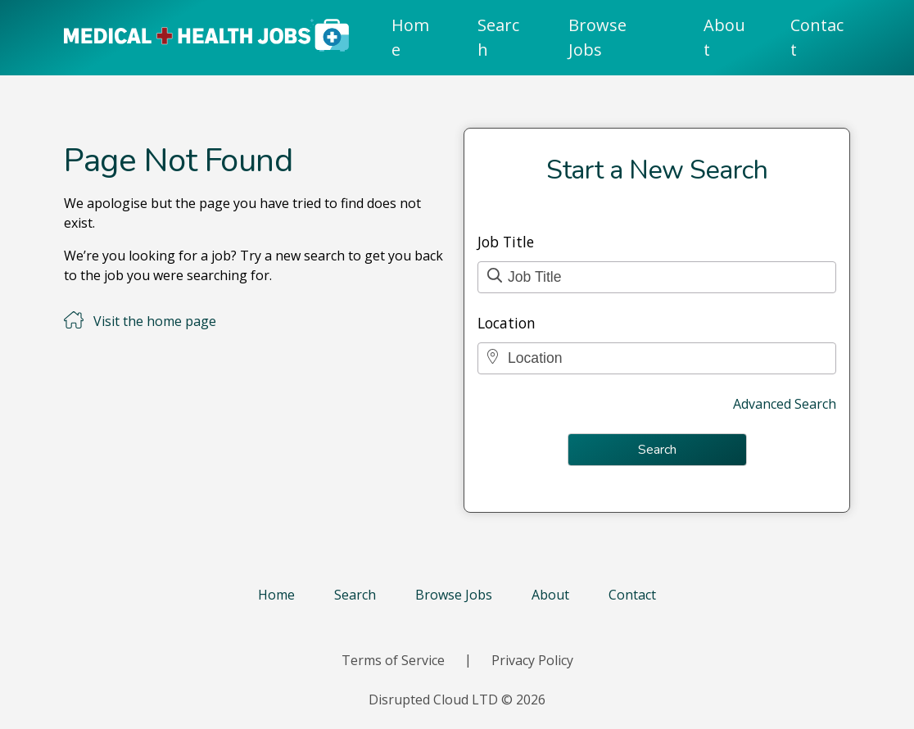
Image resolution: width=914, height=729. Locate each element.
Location (506, 323)
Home (410, 37)
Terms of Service (393, 660)
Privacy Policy (532, 660)
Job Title (505, 241)
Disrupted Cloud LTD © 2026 (457, 700)
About (724, 37)
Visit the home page (154, 321)
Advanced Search (784, 404)
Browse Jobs (597, 37)
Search (498, 37)
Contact (817, 37)
